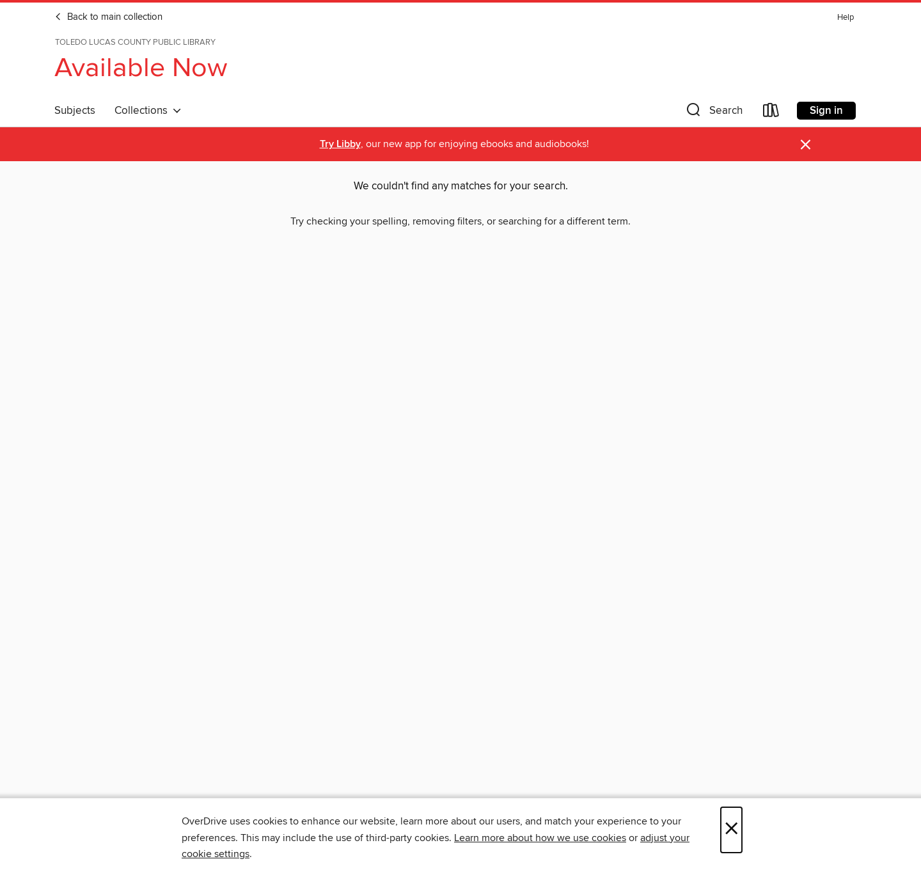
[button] (713, 112)
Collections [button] (148, 111)
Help (845, 17)
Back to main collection (108, 17)
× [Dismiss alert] (805, 145)
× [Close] (731, 830)
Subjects (74, 111)
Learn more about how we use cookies (540, 838)
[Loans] (771, 112)
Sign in (826, 111)
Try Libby (340, 144)
